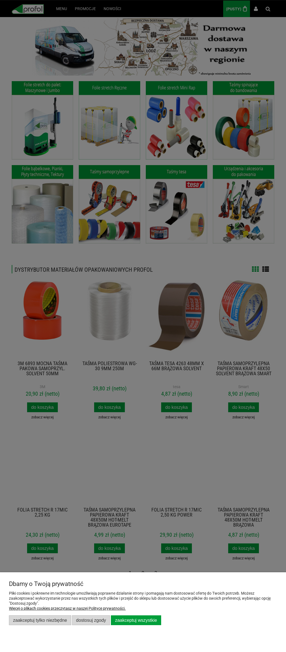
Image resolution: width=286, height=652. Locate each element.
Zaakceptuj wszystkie (136, 620)
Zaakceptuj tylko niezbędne (40, 620)
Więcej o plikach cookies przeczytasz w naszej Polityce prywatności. (67, 608)
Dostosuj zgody (91, 620)
